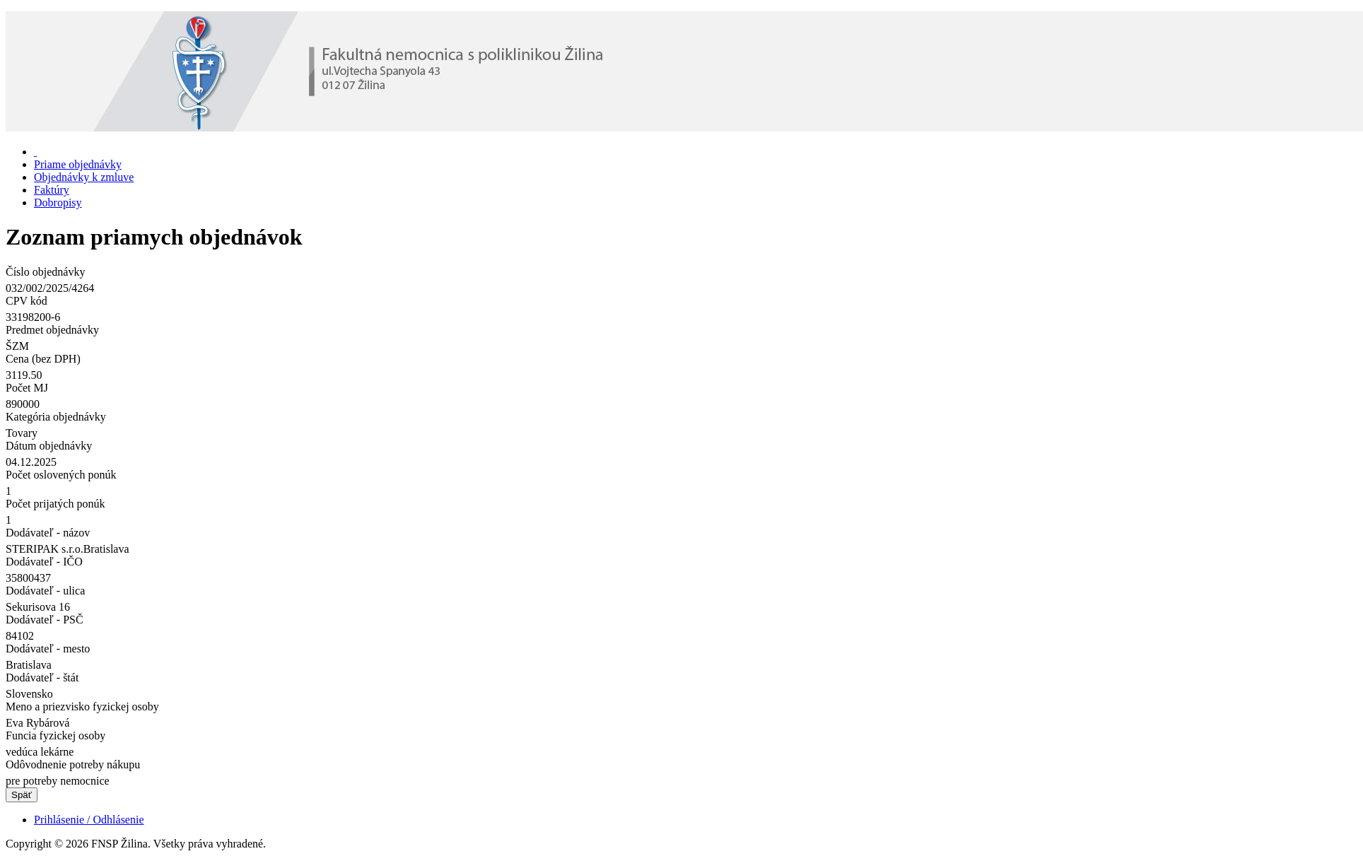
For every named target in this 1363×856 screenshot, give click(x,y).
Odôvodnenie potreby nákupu (73, 764)
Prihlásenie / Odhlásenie (89, 820)
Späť (21, 795)
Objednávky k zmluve (84, 177)
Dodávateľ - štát (42, 678)
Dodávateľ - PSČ (44, 620)
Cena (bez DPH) (43, 359)
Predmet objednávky (52, 330)
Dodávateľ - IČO (44, 562)
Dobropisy (58, 203)
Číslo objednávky (45, 272)
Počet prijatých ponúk (55, 504)
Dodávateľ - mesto (48, 649)
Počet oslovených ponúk (61, 475)
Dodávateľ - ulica (45, 591)
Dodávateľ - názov (48, 533)
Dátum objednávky (49, 446)
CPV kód (26, 301)
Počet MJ (27, 388)
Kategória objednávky (56, 417)
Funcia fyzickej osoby (55, 735)
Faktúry (51, 190)
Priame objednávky (78, 164)
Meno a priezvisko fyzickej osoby (82, 706)
